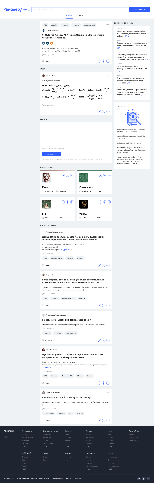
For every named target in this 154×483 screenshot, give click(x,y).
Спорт (110, 431)
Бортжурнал (134, 441)
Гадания (89, 463)
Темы (45, 460)
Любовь (68, 441)
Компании (47, 438)
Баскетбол (111, 441)
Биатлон (110, 444)
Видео (110, 453)
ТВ (108, 460)
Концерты (90, 438)
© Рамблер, (7, 478)
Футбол (110, 435)
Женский (68, 431)
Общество (25, 444)
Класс (45, 453)
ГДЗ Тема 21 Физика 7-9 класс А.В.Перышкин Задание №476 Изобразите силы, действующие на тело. (72, 356)
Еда (66, 444)
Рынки (45, 441)
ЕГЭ (44, 214)
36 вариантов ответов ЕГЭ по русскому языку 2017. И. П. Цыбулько (131, 130)
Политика (25, 441)
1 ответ (46, 61)
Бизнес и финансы (50, 431)
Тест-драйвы (133, 438)
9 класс (83, 214)
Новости (132, 435)
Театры (88, 441)
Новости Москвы (28, 438)
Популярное (112, 457)
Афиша (89, 431)
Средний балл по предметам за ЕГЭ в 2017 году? (131, 137)
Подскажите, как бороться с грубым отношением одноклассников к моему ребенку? (132, 33)
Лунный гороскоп (92, 466)
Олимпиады (86, 187)
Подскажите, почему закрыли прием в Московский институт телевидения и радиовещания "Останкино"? (132, 92)
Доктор (68, 453)
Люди (24, 460)
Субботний (26, 453)
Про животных (113, 466)
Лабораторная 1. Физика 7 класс (129, 143)
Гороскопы (90, 453)
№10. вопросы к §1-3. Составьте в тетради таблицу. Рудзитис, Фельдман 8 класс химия (131, 150)
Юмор (45, 187)
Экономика (47, 435)
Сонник (89, 457)
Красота (68, 438)
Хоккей (110, 438)
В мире (24, 435)
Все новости (27, 431)
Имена (88, 460)
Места (24, 466)
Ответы (45, 457)
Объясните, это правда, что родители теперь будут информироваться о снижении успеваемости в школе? (132, 57)
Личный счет (48, 444)
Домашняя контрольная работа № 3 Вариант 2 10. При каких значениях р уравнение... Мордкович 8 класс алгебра (73, 238)
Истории (25, 457)
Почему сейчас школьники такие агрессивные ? (66, 320)
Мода (67, 435)
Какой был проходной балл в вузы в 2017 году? (66, 398)
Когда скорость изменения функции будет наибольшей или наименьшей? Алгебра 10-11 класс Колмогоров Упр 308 (73, 281)
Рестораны (90, 444)
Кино (88, 435)
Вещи (24, 463)
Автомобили (134, 431)
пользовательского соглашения (92, 159)
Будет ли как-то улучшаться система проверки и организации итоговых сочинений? (131, 80)
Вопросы (68, 457)
